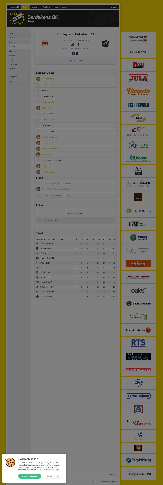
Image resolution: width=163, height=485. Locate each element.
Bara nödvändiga (53, 476)
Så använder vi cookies (49, 470)
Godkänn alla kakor (29, 476)
